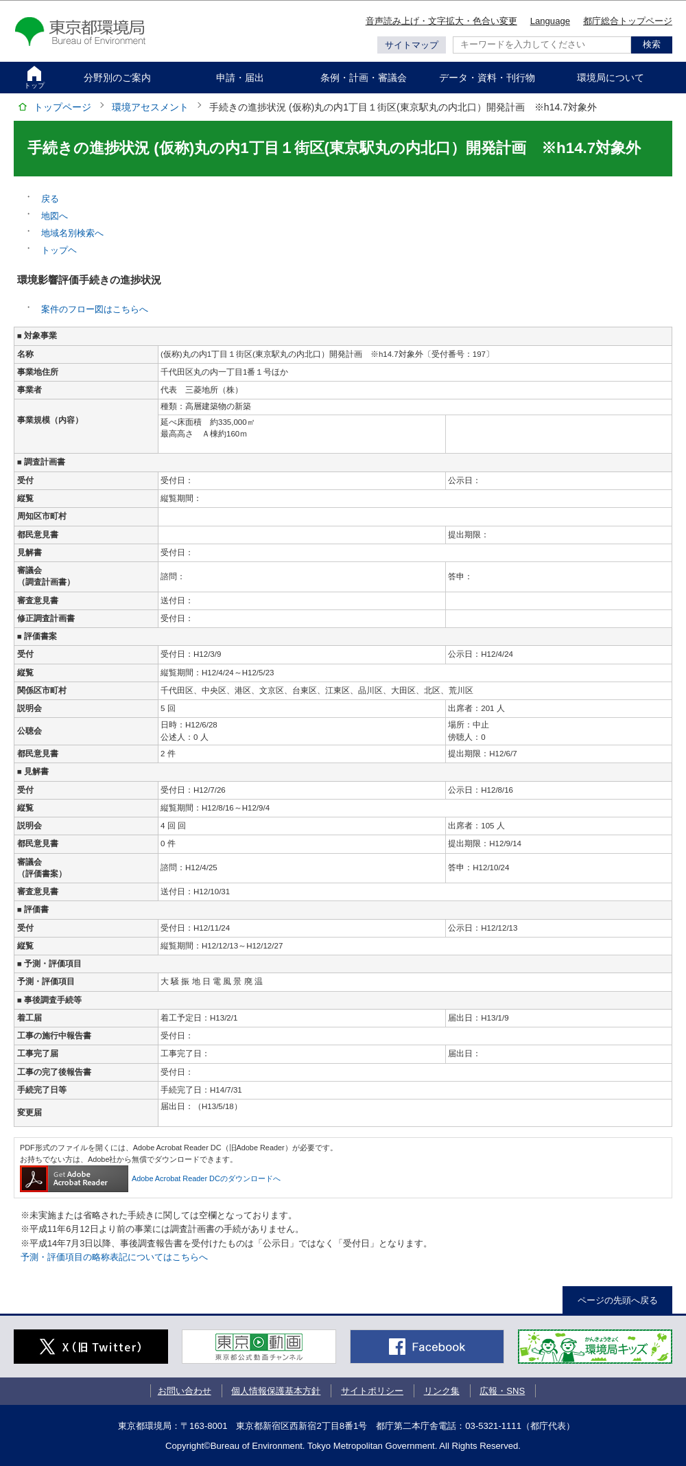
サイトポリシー (372, 1391)
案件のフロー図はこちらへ (94, 309)
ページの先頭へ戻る (618, 1300)
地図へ (54, 216)
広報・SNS (502, 1391)
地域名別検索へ (72, 233)
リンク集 (442, 1391)
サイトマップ (411, 45)
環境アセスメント (150, 107)
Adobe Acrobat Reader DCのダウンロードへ (150, 1178)
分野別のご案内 (117, 77)
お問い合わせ (184, 1391)
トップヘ (59, 250)
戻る (50, 199)
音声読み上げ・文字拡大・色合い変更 (441, 21)
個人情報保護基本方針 (275, 1391)
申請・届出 (240, 77)
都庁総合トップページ (627, 21)
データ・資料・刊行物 (487, 77)
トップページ (62, 107)
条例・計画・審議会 (363, 77)
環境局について (610, 77)
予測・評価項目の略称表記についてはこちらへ (114, 1257)
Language (550, 21)
